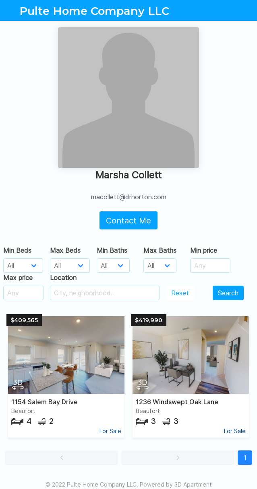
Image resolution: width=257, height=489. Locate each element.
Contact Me (128, 220)
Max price (18, 278)
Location (63, 278)
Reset (180, 293)
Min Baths (112, 250)
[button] (61, 457)
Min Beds (17, 250)
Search (228, 293)
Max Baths (159, 250)
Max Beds (65, 250)
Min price (203, 250)
